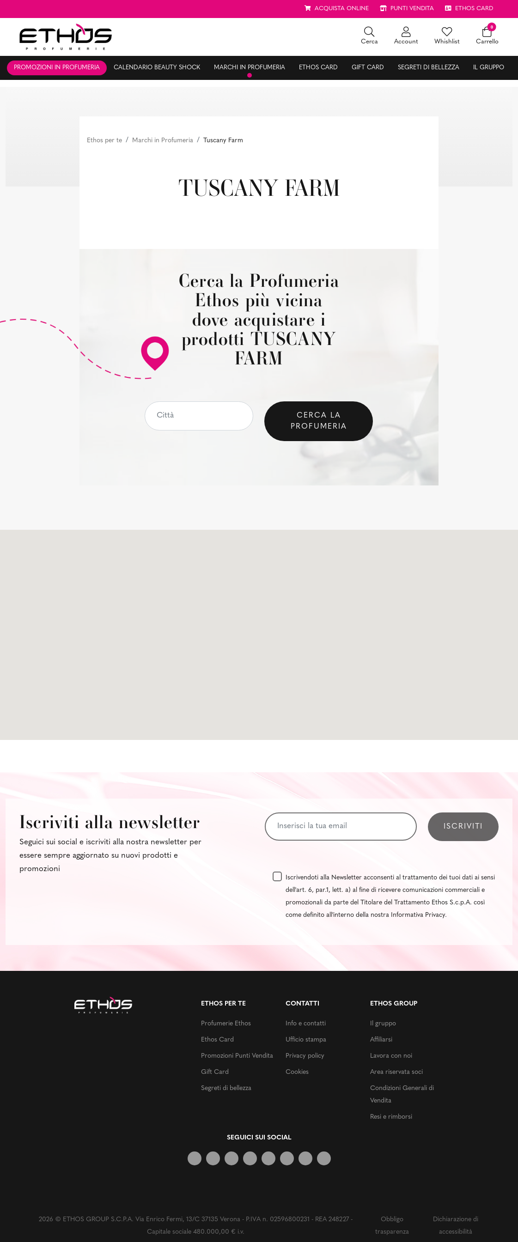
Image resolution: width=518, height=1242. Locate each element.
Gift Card (368, 68)
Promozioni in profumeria (57, 68)
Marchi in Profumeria (162, 140)
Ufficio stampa (306, 1039)
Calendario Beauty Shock (157, 68)
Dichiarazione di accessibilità (455, 1226)
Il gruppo (488, 68)
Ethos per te (104, 140)
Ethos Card (318, 68)
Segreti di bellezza (428, 68)
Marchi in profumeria (249, 68)
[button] (369, 37)
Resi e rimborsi (391, 1117)
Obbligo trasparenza (392, 1226)
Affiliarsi (381, 1039)
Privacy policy (305, 1056)
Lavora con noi (391, 1056)
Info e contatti (306, 1023)
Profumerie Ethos (226, 1023)
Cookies (297, 1072)
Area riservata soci (396, 1072)
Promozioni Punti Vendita (237, 1056)
